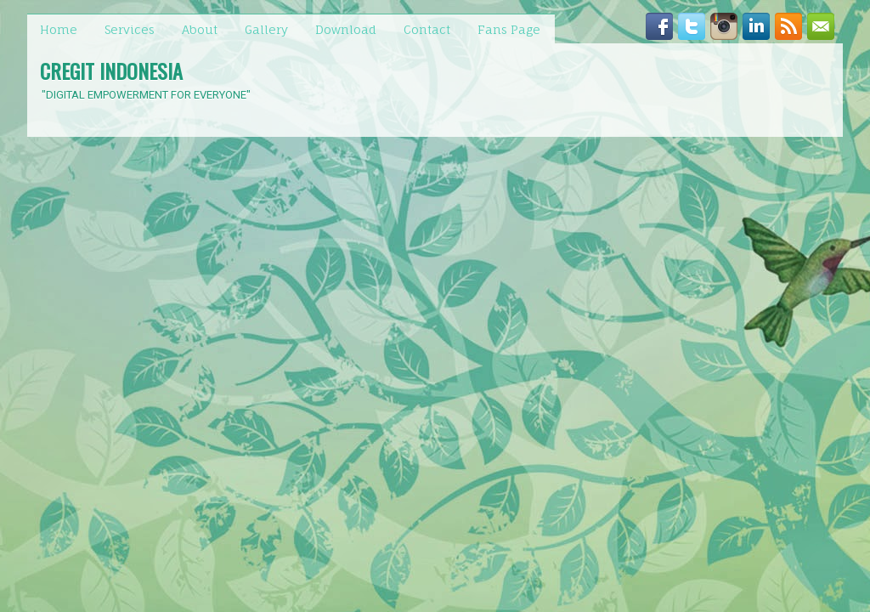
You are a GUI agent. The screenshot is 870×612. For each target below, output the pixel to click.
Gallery (266, 29)
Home (58, 29)
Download (345, 29)
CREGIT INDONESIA (111, 70)
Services (130, 29)
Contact (427, 29)
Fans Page (508, 29)
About (200, 29)
